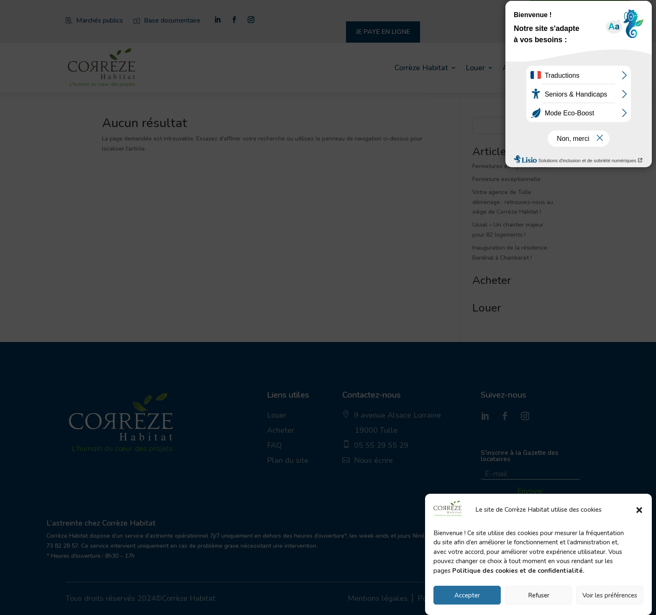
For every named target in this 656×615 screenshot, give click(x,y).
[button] (639, 510)
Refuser (538, 595)
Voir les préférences (609, 595)
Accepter (467, 595)
